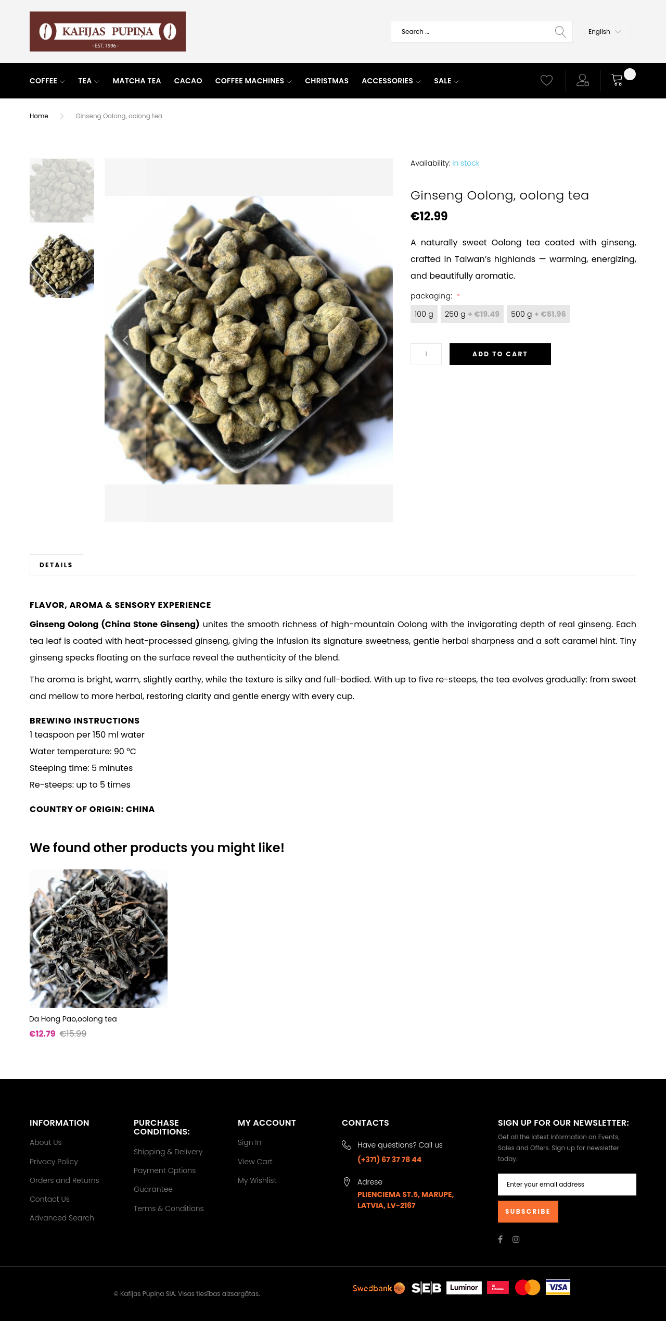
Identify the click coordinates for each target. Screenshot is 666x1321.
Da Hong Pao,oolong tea (73, 1019)
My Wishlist (257, 1180)
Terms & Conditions (169, 1208)
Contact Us (50, 1199)
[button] (604, 32)
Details (56, 564)
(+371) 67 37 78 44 (389, 1159)
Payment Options (165, 1170)
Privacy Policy (54, 1161)
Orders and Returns (64, 1180)
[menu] (276, 81)
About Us (46, 1142)
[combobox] (482, 32)
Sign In (249, 1142)
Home (39, 115)
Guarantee (153, 1189)
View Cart (255, 1161)
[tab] (56, 565)
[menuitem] (47, 81)
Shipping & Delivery (168, 1151)
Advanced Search (62, 1218)
